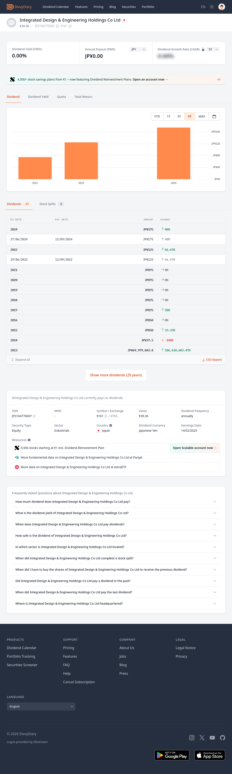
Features (81, 7)
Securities (129, 7)
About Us (126, 647)
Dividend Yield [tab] (38, 97)
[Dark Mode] (212, 7)
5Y (189, 116)
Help (67, 673)
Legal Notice (186, 647)
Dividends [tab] (19, 204)
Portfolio (148, 7)
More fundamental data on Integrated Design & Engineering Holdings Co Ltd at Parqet (81, 457)
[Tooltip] (110, 425)
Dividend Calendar (56, 7)
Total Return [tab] (83, 97)
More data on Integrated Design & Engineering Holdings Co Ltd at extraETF (73, 467)
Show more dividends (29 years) (116, 375)
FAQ (66, 665)
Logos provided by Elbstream (27, 742)
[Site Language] (203, 6)
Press (123, 673)
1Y (168, 116)
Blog (123, 665)
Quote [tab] (61, 97)
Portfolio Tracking (21, 656)
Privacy (181, 656)
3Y (179, 116)
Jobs (122, 656)
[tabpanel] (116, 150)
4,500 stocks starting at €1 (62, 448)
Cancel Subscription (79, 682)
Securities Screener (22, 665)
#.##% (166, 55)
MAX (201, 116)
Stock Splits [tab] (51, 204)
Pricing (98, 7)
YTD (157, 116)
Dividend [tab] (13, 97)
